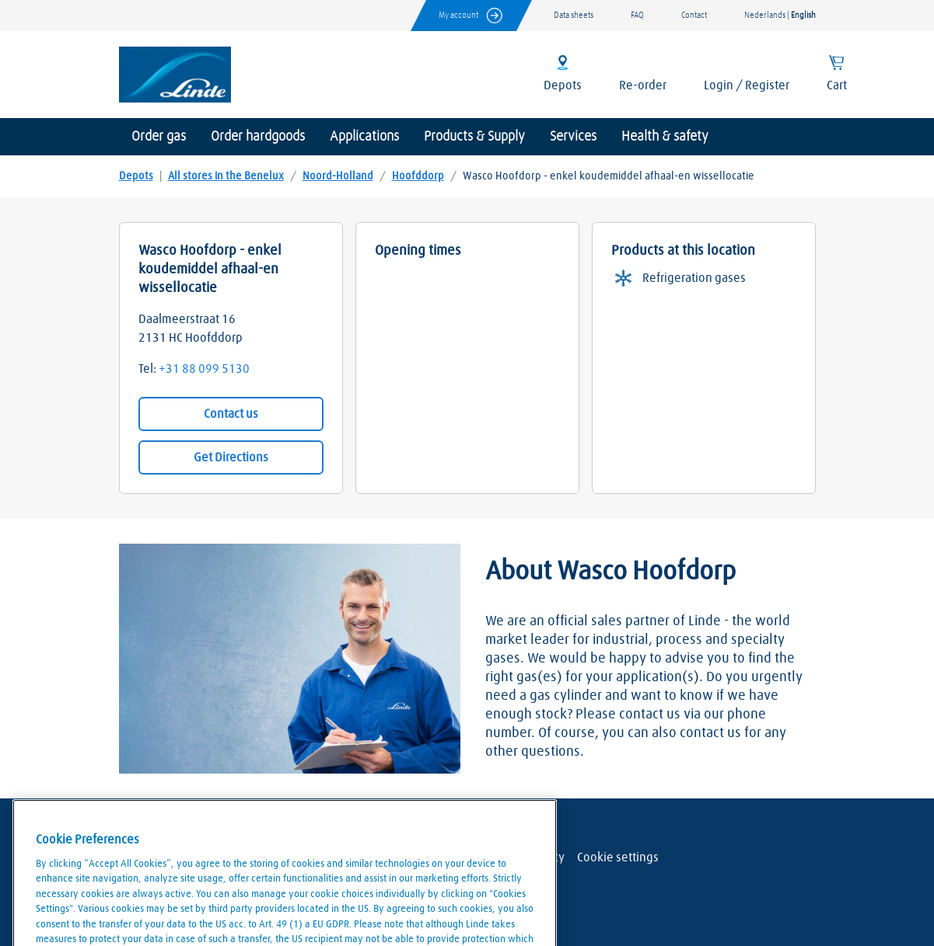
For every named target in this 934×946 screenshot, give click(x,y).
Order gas (158, 137)
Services (573, 137)
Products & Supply (474, 137)
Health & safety (664, 137)
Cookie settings (618, 857)
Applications (364, 137)
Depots (136, 176)
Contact (694, 15)
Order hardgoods (258, 137)
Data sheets (573, 15)
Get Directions (231, 457)
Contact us (231, 414)
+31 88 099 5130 (204, 369)
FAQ (637, 15)
